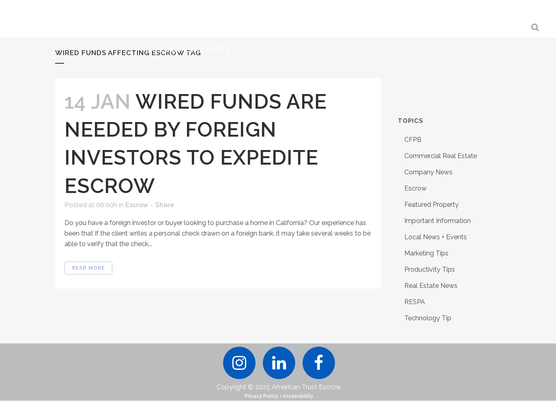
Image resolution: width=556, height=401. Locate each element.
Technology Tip (427, 318)
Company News (428, 172)
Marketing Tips (426, 253)
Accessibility (298, 396)
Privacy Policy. (262, 396)
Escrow (136, 205)
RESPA (414, 302)
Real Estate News (430, 285)
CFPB (412, 140)
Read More (88, 268)
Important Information (437, 221)
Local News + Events (435, 237)
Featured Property (431, 204)
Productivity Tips (429, 269)
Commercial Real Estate (440, 156)
